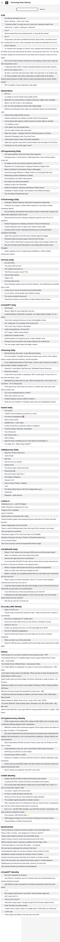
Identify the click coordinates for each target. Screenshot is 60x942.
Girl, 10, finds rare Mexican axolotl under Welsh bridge (23, 106)
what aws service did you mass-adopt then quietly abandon (24, 797)
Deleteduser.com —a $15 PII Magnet (13, 504)
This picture (8, 410)
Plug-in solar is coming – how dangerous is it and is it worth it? (22, 833)
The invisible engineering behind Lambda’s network (22, 800)
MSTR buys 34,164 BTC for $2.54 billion (18, 752)
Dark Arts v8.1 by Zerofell (13, 462)
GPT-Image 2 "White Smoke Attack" (17, 332)
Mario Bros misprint (11, 371)
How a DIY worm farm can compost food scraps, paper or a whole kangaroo (26, 860)
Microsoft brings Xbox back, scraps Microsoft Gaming (23, 353)
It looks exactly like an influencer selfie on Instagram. (22, 426)
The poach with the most (13, 266)
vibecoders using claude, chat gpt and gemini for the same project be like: (29, 902)
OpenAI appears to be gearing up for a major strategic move (25, 338)
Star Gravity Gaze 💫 (12, 435)
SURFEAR (8, 492)
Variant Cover (9, 465)
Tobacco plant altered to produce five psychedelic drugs (20, 836)
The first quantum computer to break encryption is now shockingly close (25, 830)
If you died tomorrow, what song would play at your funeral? (25, 592)
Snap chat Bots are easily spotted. (16, 905)
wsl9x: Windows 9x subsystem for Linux (14, 507)
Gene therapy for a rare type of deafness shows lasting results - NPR (24, 655)
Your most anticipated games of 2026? (18, 393)
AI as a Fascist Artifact (8, 540)
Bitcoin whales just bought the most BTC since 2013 (22, 770)
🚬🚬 (6, 890)
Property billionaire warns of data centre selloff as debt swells (25, 227)
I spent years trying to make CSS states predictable (22, 139)
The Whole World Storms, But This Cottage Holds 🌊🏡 (23, 489)
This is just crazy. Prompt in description (18, 326)
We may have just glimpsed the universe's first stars (18, 848)
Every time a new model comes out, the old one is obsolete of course (28, 622)
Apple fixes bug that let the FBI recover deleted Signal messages (26, 236)
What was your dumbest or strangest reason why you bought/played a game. (30, 402)
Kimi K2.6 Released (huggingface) (16, 631)
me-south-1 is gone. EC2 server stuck (17, 791)
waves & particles (7, 513)
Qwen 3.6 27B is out (11, 609)
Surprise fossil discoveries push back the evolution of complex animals (25, 857)
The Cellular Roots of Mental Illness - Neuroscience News (20, 664)
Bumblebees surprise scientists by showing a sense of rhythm (22, 854)
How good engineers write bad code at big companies (23, 154)
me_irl (7, 30)
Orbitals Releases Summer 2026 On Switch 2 (20, 399)
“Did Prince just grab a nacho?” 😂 (16, 272)
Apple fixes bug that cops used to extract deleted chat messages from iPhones (31, 142)
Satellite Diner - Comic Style (14, 423)
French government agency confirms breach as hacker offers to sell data (29, 121)
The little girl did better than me (15, 18)
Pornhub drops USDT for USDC (15, 755)
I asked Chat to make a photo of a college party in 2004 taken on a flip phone (30, 908)
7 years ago (9, 911)
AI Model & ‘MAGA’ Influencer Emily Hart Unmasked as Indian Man (27, 202)
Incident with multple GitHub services (17, 115)
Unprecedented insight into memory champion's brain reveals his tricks (25, 851)
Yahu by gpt (9, 308)
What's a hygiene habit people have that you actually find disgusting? (28, 567)
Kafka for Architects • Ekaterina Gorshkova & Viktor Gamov (24, 187)
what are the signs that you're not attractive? (19, 558)
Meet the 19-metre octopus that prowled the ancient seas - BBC (22, 691)
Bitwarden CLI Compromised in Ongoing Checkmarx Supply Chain (27, 166)
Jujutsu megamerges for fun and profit (14, 525)
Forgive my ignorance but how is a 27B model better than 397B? (26, 628)
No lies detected (10, 45)
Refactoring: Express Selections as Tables (19, 175)
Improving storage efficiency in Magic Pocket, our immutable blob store (28, 172)
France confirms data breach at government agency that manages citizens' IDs (31, 242)
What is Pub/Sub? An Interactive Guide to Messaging (22, 169)
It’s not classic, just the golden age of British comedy (22, 293)
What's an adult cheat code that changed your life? (22, 570)
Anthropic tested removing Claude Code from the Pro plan (24, 239)
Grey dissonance (10, 432)
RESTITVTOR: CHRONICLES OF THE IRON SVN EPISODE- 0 (26, 441)
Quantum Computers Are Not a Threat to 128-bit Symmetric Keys (23, 537)
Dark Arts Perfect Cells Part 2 (14, 474)
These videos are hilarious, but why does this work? (22, 914)
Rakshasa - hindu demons (13, 495)
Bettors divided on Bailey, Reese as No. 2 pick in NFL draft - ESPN (23, 700)
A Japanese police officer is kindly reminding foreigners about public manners (31, 67)
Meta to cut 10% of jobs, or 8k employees (19, 103)
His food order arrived (12, 281)
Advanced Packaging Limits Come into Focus (20, 136)
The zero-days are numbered (11, 531)
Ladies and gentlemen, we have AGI (17, 329)
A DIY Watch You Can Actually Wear (17, 127)
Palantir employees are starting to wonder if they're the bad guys (26, 118)
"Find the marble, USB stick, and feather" (18, 429)
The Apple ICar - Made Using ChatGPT (18, 444)
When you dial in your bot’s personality (18, 640)
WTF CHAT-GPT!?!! (11, 896)
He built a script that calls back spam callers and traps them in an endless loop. (31, 73)
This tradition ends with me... (14, 269)
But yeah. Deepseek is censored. (16, 875)
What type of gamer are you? (14, 396)
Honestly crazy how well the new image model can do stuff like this (27, 341)
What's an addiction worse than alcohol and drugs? (22, 555)
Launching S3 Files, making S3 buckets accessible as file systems (27, 782)
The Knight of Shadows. (13, 477)
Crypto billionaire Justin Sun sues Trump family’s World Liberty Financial (29, 748)
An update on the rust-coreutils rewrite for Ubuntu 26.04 (23, 163)
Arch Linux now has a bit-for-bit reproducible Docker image (21, 543)
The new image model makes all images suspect (21, 344)
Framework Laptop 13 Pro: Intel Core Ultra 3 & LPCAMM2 (20, 534)
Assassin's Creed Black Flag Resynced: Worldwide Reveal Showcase (28, 368)
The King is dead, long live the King (16, 468)
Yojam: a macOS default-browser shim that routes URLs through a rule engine (27, 528)
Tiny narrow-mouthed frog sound (16, 296)
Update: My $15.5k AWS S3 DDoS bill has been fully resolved (25, 779)
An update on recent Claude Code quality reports (21, 97)
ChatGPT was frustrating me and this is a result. (21, 413)
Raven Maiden (9, 438)
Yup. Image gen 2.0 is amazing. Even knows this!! (21, 323)
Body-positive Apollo (11, 420)
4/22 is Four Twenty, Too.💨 (14, 70)
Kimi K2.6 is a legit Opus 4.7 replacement (19, 619)
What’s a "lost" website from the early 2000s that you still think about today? (30, 552)
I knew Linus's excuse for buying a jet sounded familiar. (23, 290)
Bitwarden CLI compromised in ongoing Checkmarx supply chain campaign (30, 100)
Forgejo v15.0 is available (10, 510)
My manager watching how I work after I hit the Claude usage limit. (27, 893)
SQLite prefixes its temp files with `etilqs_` (15, 516)
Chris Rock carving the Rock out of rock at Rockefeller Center (25, 320)
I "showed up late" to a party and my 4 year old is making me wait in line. (29, 24)
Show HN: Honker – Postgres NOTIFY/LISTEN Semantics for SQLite (28, 133)
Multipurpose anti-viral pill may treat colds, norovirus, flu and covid (23, 863)
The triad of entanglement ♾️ (14, 417)
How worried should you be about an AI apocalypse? (19, 866)
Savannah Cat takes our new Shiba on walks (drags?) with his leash (27, 299)
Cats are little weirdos (12, 275)
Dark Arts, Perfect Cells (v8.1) (15, 453)
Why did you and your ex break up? (16, 601)
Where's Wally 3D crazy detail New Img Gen (19, 311)
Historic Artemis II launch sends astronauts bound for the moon (22, 839)
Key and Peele (10, 263)
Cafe (6, 486)
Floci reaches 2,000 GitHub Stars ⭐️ (17, 815)
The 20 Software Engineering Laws (16, 194)
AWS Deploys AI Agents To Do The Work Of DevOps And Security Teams (29, 818)
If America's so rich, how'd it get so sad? (18, 145)
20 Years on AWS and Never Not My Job (18, 794)
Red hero (8, 459)
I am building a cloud (12, 124)
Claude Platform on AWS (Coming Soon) (18, 821)
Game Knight (9, 456)
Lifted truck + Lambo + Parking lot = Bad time (20, 27)
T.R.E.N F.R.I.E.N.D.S (12, 899)
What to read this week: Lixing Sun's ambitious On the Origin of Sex (24, 842)
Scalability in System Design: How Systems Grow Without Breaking (27, 191)
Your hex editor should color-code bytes (18, 130)
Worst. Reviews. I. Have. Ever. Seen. (17, 21)
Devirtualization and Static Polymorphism (18, 178)
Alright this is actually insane (14, 335)
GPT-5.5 (7, 94)
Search (42, 9)
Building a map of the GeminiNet (16, 184)
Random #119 (9, 480)
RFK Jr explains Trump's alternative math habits (21, 85)
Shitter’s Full (9, 278)
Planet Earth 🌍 (10, 471)
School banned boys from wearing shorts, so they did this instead (26, 33)
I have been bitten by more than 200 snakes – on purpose (20, 845)
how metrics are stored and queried (16, 181)
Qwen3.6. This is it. (11, 625)
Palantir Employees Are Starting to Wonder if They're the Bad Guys (27, 224)
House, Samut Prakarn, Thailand (16, 483)
